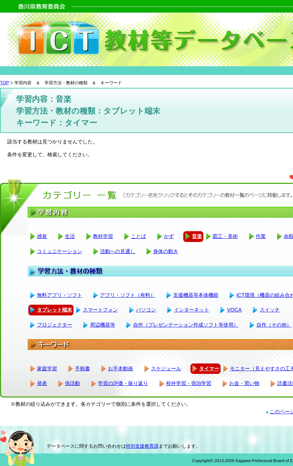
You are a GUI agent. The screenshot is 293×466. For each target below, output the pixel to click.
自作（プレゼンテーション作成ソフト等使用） (185, 325)
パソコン (146, 310)
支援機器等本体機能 (195, 295)
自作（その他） (274, 325)
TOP (4, 82)
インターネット (191, 310)
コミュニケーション (59, 251)
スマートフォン (100, 310)
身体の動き (165, 251)
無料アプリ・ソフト (59, 295)
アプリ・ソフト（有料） (127, 295)
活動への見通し (117, 251)
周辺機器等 (102, 325)
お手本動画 (120, 368)
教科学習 (103, 236)
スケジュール (166, 368)
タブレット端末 (54, 310)
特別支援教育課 (142, 446)
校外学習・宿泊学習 (188, 383)
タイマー (209, 368)
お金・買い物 (244, 383)
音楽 (197, 236)
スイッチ (270, 310)
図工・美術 (225, 236)
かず (169, 236)
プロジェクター (54, 325)
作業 (261, 236)
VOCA (234, 310)
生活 (70, 236)
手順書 (82, 368)
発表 (42, 383)
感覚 (42, 236)
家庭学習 (47, 368)
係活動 (72, 383)
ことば (138, 236)
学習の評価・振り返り (123, 383)
